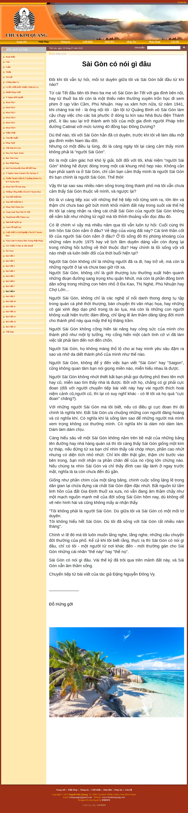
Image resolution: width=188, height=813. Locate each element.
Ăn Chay (10, 251)
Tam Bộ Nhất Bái (13, 197)
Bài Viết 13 (11, 316)
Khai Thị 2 (10, 107)
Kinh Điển (10, 57)
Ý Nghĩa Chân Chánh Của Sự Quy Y (22, 173)
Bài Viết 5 (10, 276)
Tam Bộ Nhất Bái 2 (14, 202)
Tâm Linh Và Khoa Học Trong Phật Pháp (24, 241)
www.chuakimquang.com (113, 797)
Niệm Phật (10, 133)
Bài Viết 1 (10, 256)
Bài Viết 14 (11, 321)
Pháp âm (118, 790)
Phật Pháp (73, 790)
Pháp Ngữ (10, 143)
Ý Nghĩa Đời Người (14, 97)
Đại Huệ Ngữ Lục (14, 222)
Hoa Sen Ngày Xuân (15, 153)
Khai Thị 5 (10, 122)
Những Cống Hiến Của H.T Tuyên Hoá (23, 192)
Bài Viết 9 (10, 296)
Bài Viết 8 (10, 291)
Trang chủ (60, 790)
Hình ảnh (107, 790)
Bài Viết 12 (11, 311)
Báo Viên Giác (12, 158)
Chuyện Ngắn (12, 138)
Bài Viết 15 (11, 327)
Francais (182, 2)
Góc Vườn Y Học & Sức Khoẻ (19, 246)
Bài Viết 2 (10, 261)
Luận (8, 67)
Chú (8, 62)
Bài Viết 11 (11, 306)
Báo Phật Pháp (12, 163)
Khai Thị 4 (10, 117)
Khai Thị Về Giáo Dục (16, 187)
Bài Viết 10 (11, 301)
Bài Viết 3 (10, 266)
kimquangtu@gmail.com (81, 797)
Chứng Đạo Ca (12, 82)
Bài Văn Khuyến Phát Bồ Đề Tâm (21, 168)
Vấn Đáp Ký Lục (13, 148)
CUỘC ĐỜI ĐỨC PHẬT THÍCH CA (22, 87)
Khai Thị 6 (10, 128)
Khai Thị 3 (10, 112)
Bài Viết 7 (10, 286)
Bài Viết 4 (10, 271)
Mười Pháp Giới (13, 92)
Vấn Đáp (10, 332)
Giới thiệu (96, 790)
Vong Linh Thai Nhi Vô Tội (18, 212)
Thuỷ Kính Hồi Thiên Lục (17, 217)
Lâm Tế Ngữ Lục (13, 227)
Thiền (8, 72)
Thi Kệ (9, 77)
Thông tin (84, 790)
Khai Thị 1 (10, 102)
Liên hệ (128, 790)
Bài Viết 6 (10, 281)
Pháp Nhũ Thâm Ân (15, 207)
